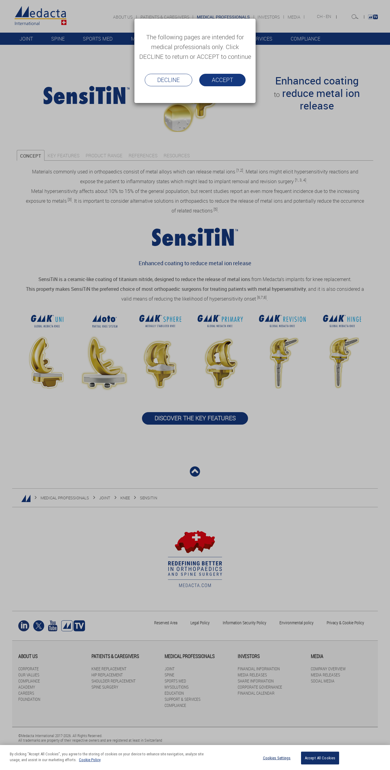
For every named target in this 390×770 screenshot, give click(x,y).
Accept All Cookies (320, 758)
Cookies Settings (277, 758)
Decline (168, 80)
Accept (222, 80)
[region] (195, 757)
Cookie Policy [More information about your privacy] (90, 760)
